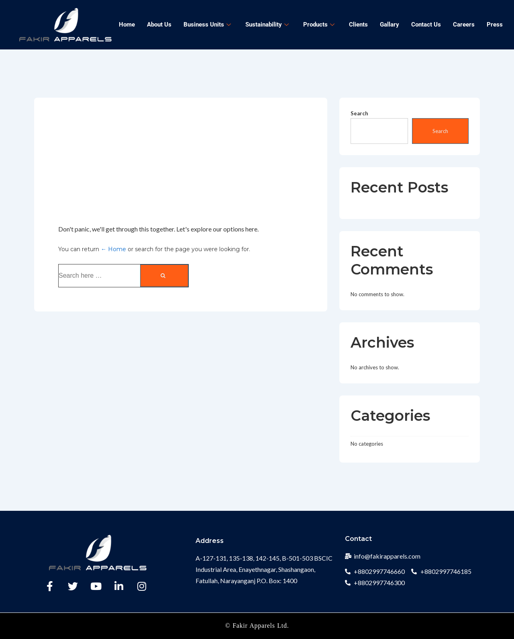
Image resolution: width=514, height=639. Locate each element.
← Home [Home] (113, 249)
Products (319, 24)
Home (127, 24)
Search (359, 113)
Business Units (207, 24)
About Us (159, 24)
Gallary (389, 24)
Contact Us (426, 24)
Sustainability (267, 24)
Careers (464, 24)
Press (495, 24)
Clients (358, 24)
